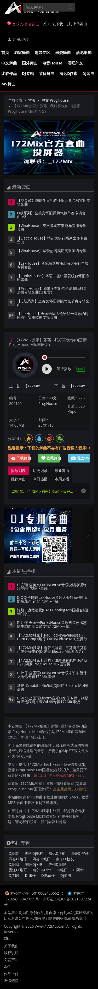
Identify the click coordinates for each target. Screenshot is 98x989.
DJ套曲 (88, 73)
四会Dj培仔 (18, 858)
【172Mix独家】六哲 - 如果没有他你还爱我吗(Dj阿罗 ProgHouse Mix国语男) (52, 662)
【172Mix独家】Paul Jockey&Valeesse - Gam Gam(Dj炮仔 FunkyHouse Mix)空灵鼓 (52, 637)
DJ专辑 (28, 73)
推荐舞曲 (18, 478)
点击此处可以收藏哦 (69, 788)
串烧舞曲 (63, 52)
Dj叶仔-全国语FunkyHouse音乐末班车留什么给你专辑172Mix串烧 (52, 675)
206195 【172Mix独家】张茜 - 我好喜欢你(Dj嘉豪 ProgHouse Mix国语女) (44, 491)
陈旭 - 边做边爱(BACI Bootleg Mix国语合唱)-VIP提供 (53, 612)
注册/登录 (18, 39)
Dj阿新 (14, 853)
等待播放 (64, 368)
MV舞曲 (8, 83)
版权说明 (11, 952)
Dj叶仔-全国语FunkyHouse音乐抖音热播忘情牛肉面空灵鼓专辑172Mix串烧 (52, 625)
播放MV (80, 457)
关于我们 (11, 945)
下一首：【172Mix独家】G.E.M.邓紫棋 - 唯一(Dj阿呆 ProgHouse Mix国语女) (72, 385)
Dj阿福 (14, 864)
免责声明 (11, 959)
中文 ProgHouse (55, 100)
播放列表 (18, 470)
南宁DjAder (41, 869)
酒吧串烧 (83, 52)
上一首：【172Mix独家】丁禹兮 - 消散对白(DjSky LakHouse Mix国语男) (27, 385)
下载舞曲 (20, 457)
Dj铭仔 (62, 869)
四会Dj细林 (34, 853)
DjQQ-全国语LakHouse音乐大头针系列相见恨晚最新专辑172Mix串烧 (52, 600)
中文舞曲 (9, 63)
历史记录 (40, 470)
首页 (5, 52)
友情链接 (11, 980)
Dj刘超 (14, 875)
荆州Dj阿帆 (34, 864)
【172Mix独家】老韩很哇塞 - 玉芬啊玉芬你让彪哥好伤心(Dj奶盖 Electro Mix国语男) (52, 650)
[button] (11, 535)
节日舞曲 (46, 73)
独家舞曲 (22, 52)
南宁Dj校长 (65, 858)
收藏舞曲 (50, 457)
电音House (52, 63)
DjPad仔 (48, 875)
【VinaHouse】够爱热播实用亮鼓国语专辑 (52, 251)
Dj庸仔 (30, 875)
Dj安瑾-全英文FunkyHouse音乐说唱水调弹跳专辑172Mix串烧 (52, 587)
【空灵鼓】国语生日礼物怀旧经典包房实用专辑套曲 (53, 203)
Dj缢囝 (65, 875)
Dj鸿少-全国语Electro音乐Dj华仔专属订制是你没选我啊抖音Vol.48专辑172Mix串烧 (52, 700)
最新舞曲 (62, 470)
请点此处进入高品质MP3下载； (59, 775)
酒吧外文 (75, 63)
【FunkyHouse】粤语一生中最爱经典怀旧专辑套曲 (53, 278)
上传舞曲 (77, 23)
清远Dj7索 (68, 73)
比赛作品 (9, 73)
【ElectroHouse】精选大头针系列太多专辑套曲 (52, 240)
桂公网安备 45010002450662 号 (37, 893)
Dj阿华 (78, 869)
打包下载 (53, 23)
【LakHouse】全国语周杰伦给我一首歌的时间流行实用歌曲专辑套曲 (53, 316)
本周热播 (62, 478)
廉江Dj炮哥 (18, 869)
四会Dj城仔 (41, 858)
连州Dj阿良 (58, 864)
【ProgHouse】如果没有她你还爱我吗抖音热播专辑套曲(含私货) (52, 291)
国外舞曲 (30, 63)
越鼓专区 (42, 52)
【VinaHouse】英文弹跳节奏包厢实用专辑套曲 (52, 228)
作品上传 (11, 973)
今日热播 (40, 478)
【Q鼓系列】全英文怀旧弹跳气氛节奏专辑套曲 (53, 303)
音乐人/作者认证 (23, 23)
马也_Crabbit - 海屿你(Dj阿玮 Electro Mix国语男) (52, 688)
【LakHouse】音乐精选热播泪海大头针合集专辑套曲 (53, 265)
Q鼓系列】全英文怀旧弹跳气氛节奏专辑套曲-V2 (51, 215)
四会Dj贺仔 (80, 853)
